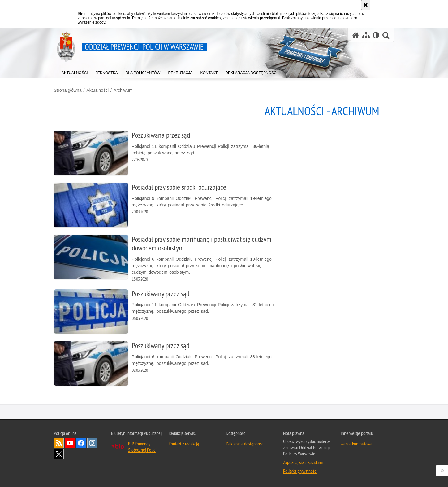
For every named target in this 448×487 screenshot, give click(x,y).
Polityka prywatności (300, 471)
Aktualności (97, 90)
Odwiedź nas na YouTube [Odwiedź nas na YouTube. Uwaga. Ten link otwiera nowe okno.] (70, 443)
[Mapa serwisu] (366, 35)
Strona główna (68, 90)
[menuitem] (75, 71)
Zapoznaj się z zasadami (303, 462)
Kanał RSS (59, 443)
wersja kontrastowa (356, 444)
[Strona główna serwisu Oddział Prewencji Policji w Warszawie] (355, 35)
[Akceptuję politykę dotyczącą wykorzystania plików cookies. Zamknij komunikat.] (365, 5)
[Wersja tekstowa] (376, 35)
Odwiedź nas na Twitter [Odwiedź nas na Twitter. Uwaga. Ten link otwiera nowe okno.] (59, 454)
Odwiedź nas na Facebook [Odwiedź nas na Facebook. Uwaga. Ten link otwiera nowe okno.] (81, 443)
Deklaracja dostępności (245, 444)
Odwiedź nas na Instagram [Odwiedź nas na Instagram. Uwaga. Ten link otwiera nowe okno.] (92, 443)
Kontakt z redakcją (184, 444)
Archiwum (123, 90)
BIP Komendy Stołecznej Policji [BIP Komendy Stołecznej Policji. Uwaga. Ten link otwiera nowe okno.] (142, 447)
